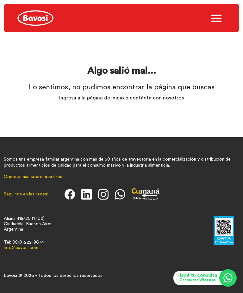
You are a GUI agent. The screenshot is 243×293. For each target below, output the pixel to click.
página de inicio (105, 97)
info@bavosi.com (21, 247)
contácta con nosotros (157, 97)
